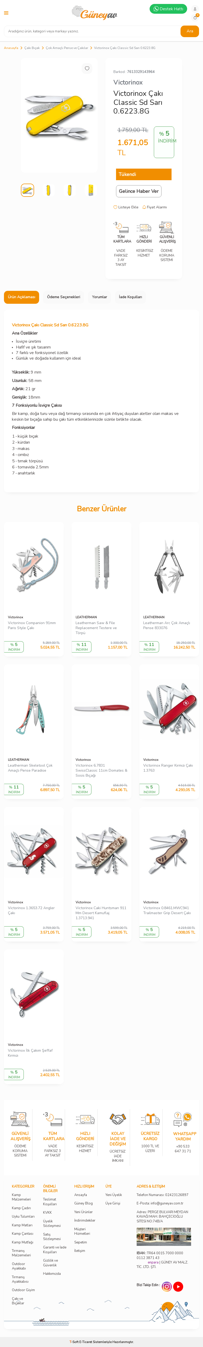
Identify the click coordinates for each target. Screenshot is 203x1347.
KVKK (47, 1213)
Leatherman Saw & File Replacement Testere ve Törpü (96, 628)
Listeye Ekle (126, 207)
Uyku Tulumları (23, 1216)
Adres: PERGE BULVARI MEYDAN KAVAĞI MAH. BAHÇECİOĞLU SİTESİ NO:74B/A (162, 1217)
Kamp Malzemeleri (21, 1197)
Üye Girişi (112, 1203)
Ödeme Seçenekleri (63, 297)
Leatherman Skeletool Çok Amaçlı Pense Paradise (30, 768)
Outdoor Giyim (23, 1290)
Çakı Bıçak (32, 48)
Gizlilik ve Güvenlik (50, 1262)
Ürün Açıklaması (21, 297)
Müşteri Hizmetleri (82, 1231)
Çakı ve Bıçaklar (18, 1301)
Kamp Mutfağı (22, 1242)
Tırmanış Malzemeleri (21, 1253)
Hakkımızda (52, 1274)
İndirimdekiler (84, 1220)
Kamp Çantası (22, 1234)
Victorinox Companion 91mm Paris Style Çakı (32, 625)
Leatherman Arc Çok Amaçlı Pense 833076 (166, 625)
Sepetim (80, 1242)
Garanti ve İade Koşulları (54, 1249)
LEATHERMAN (86, 617)
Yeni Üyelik (113, 1195)
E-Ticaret (85, 1342)
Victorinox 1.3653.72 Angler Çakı (31, 910)
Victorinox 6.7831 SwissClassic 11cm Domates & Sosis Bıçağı (101, 770)
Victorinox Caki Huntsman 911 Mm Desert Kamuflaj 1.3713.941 (101, 913)
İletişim (79, 1251)
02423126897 (176, 1195)
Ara (190, 31)
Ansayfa (80, 1195)
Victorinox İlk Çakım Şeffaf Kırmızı (30, 1053)
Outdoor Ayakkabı (19, 1266)
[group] (59, 115)
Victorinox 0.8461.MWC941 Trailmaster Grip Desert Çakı (167, 910)
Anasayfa (11, 48)
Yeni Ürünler (83, 1212)
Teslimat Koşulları (50, 1201)
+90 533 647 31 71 (182, 1145)
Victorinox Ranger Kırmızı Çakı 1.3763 (168, 768)
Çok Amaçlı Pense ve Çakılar (67, 48)
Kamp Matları (22, 1225)
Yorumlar (99, 297)
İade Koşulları (130, 297)
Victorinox (127, 82)
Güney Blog (83, 1203)
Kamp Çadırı (21, 1208)
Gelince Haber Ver (139, 191)
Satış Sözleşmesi (52, 1236)
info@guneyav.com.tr (167, 1203)
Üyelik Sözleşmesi (52, 1223)
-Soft (74, 1342)
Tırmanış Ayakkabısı (20, 1279)
